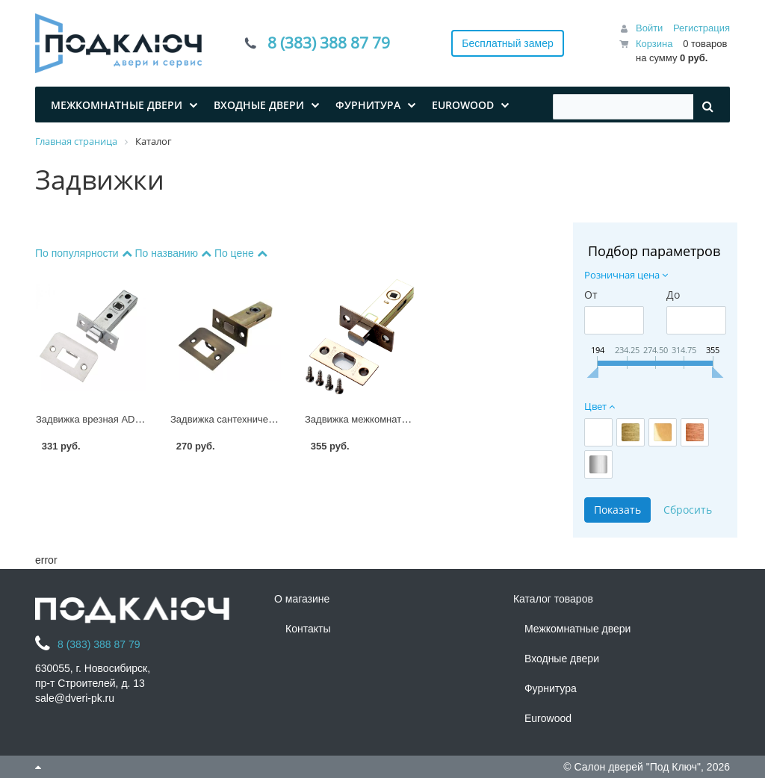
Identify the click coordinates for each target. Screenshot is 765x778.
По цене (240, 253)
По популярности (84, 253)
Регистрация (701, 28)
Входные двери (561, 659)
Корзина (654, 43)
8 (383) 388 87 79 (328, 43)
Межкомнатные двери (577, 629)
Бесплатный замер (508, 43)
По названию (174, 253)
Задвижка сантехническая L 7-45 (244, 419)
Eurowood (548, 718)
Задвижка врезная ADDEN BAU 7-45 (118, 419)
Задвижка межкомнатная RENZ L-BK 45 (394, 419)
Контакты (307, 629)
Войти (649, 28)
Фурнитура (550, 688)
